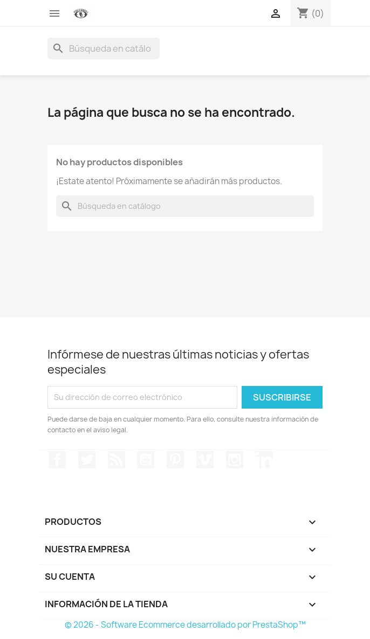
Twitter (86, 459)
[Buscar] (103, 48)
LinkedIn (264, 459)
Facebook (57, 459)
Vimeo (205, 459)
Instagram (234, 459)
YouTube (145, 459)
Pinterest (175, 459)
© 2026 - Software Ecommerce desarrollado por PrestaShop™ (185, 624)
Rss (116, 459)
